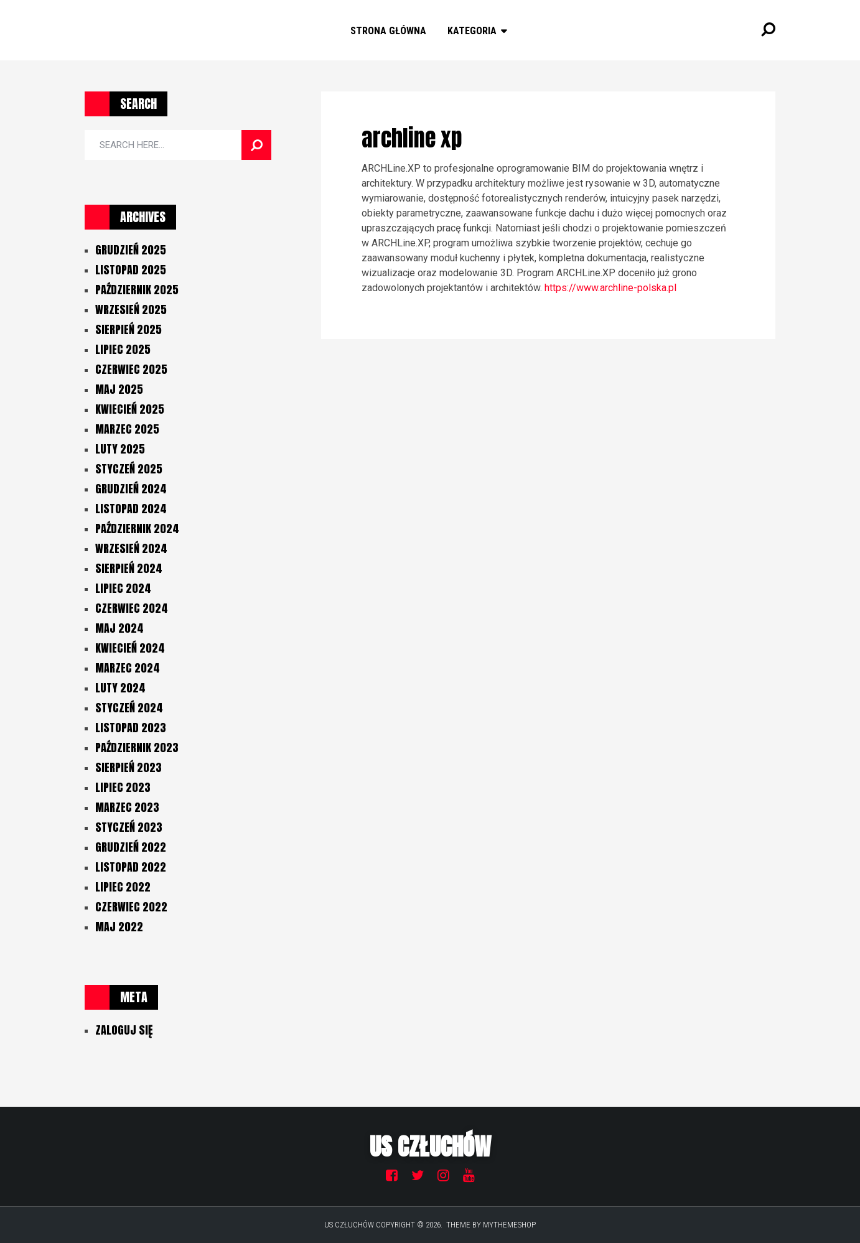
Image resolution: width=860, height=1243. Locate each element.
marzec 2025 (127, 429)
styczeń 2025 (128, 468)
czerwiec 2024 (131, 608)
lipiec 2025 (123, 349)
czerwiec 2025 (131, 369)
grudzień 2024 (131, 488)
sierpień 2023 (128, 767)
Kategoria (472, 31)
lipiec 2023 (123, 787)
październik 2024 (137, 528)
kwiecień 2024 (130, 648)
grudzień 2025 (130, 249)
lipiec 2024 (123, 588)
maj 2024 (119, 628)
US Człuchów (430, 1147)
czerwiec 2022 (131, 906)
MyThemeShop (509, 1224)
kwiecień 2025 (129, 409)
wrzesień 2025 (131, 309)
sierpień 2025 (128, 329)
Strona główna (388, 31)
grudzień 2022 (130, 847)
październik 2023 (137, 747)
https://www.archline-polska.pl (610, 288)
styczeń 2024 (129, 707)
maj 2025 (119, 389)
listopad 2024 (131, 508)
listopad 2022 (130, 867)
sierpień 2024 (128, 568)
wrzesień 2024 (131, 548)
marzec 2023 (127, 807)
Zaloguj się (123, 1030)
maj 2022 (119, 926)
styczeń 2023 (128, 827)
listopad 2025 (130, 269)
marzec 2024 (127, 667)
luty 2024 (120, 687)
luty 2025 (120, 448)
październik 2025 (137, 289)
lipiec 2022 (123, 886)
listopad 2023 (130, 727)
